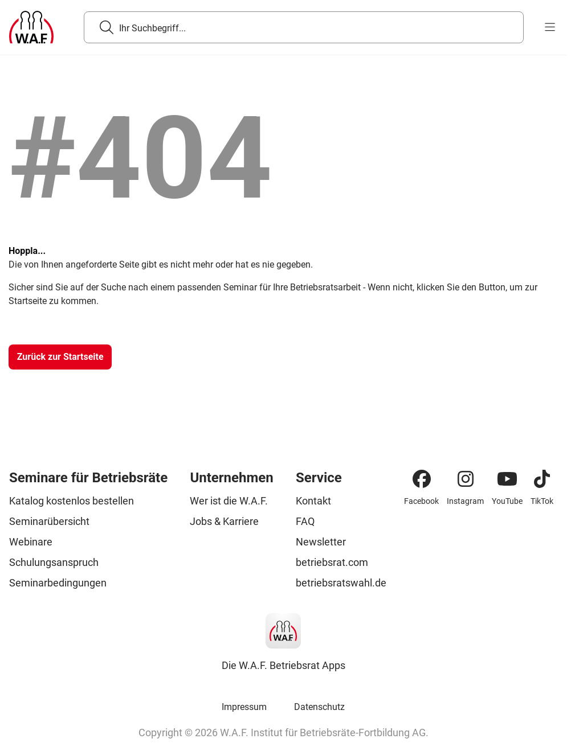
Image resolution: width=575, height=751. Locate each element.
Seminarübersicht (49, 521)
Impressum (244, 706)
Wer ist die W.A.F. (229, 501)
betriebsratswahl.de (341, 583)
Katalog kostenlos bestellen (71, 501)
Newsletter (321, 542)
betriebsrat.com (332, 562)
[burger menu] (550, 27)
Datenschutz (319, 706)
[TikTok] (542, 478)
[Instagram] (465, 478)
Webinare (30, 542)
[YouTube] (507, 478)
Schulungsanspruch (54, 562)
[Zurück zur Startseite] (60, 357)
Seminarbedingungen (58, 583)
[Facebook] (421, 478)
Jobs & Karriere (224, 521)
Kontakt (313, 501)
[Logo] (31, 27)
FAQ (305, 521)
